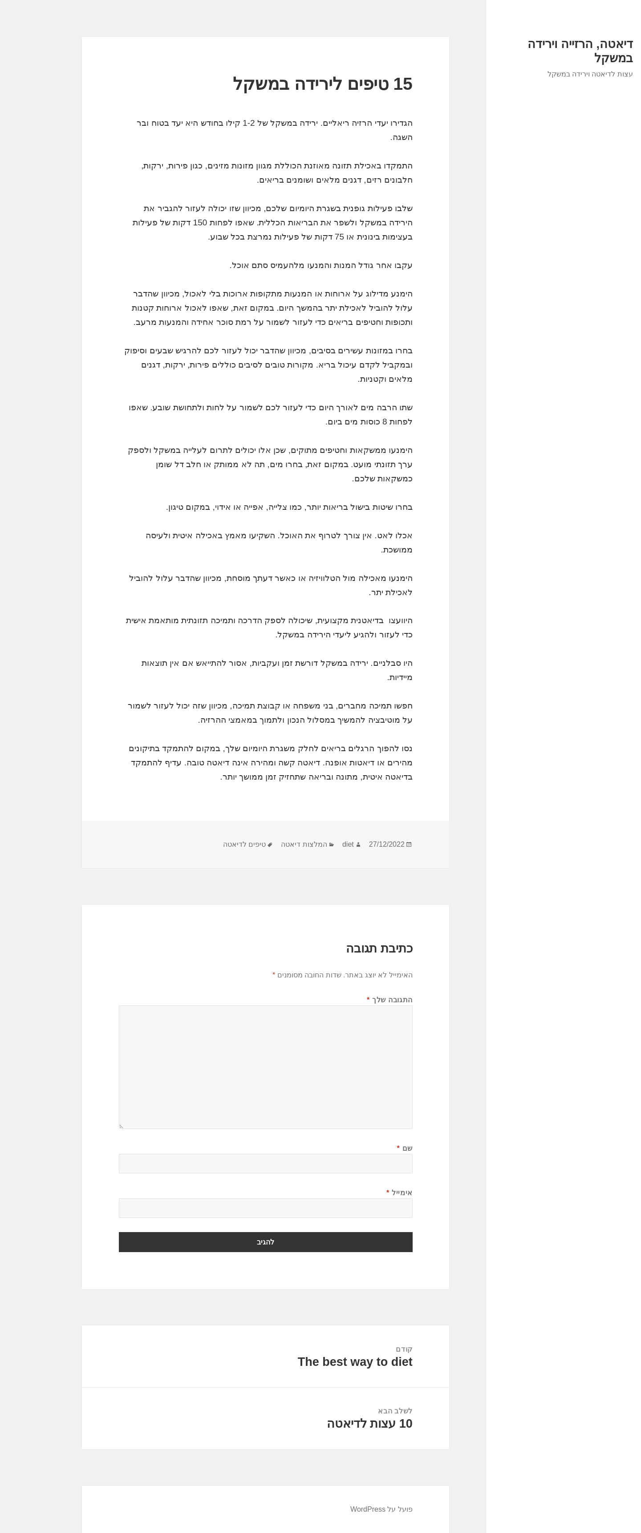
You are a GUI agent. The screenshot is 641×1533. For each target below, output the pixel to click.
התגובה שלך (353, 1000)
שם (368, 1148)
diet (311, 844)
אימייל (362, 1193)
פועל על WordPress (344, 1509)
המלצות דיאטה (267, 844)
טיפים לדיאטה (207, 844)
